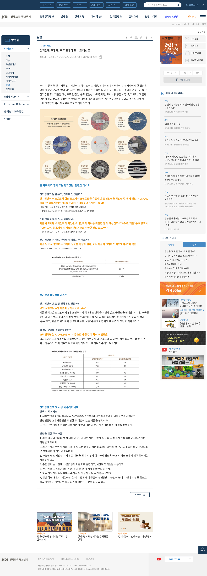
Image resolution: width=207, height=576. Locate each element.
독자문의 (194, 46)
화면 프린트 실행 (136, 37)
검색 (177, 5)
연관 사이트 (151, 16)
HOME (178, 24)
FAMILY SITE (174, 559)
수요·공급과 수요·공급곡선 (177, 259)
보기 (197, 73)
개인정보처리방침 (46, 559)
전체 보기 (194, 5)
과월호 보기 (185, 79)
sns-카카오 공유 (126, 37)
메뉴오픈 (28, 49)
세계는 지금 (11, 81)
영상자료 (10, 89)
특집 (8, 56)
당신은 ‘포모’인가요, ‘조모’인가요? (179, 251)
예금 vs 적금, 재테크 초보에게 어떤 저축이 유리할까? (182, 272)
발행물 (64, 16)
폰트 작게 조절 (151, 37)
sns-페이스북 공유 (131, 37)
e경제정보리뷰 (12, 96)
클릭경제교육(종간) (14, 111)
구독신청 (194, 38)
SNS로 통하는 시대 (173, 264)
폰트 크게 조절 (146, 37)
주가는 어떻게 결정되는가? (176, 268)
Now (8, 68)
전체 (194, 244)
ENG (194, 16)
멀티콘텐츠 (116, 16)
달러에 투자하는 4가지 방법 (177, 276)
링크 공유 (141, 37)
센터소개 (133, 16)
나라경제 (195, 24)
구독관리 (201, 32)
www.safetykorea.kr (82, 415)
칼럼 (204, 24)
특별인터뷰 (11, 64)
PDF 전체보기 (197, 60)
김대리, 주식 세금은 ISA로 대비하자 (180, 255)
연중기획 (10, 72)
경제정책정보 (47, 16)
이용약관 (90, 559)
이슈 (8, 60)
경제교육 (79, 16)
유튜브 (159, 559)
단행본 (7, 119)
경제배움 (171, 17)
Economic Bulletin (14, 104)
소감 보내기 (196, 53)
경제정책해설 (12, 76)
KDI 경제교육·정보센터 (16, 16)
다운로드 (100, 57)
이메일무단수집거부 (70, 559)
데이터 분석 (97, 16)
